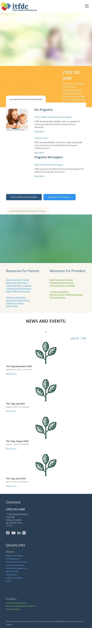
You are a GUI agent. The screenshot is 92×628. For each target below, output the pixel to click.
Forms (8, 581)
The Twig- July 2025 (15, 403)
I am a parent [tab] (26, 99)
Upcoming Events (57, 297)
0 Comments (28, 369)
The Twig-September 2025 (19, 366)
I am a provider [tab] (28, 211)
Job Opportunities (13, 609)
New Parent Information (17, 282)
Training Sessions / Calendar (19, 285)
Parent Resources (13, 559)
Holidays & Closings (15, 303)
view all (75, 338)
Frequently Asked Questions (18, 288)
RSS (84, 338)
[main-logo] (18, 7)
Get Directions (11, 575)
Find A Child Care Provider (16, 562)
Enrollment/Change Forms (16, 568)
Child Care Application (16, 297)
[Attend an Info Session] (59, 197)
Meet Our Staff (12, 571)
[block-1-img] (17, 120)
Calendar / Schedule (14, 578)
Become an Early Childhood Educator (66, 294)
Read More (39, 131)
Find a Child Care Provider (17, 280)
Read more (12, 374)
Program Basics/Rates (14, 555)
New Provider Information (61, 280)
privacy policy (73, 621)
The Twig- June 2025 (16, 478)
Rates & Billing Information (18, 291)
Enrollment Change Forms (18, 300)
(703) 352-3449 (15, 509)
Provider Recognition (59, 291)
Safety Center (12, 306)
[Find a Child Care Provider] (24, 197)
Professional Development (62, 282)
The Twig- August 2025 (17, 441)
